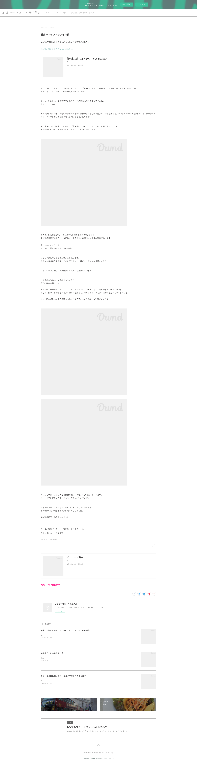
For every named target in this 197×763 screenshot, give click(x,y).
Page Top (98, 745)
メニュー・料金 (61, 13)
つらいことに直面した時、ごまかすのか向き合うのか (63, 676)
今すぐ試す (126, 4)
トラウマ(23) (45, 539)
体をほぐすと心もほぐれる (52, 653)
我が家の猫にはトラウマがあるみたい (57, 49)
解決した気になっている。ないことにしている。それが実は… (67, 630)
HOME (48, 13)
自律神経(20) (54, 539)
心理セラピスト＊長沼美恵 (22, 13)
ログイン (141, 4)
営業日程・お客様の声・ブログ (82, 13)
